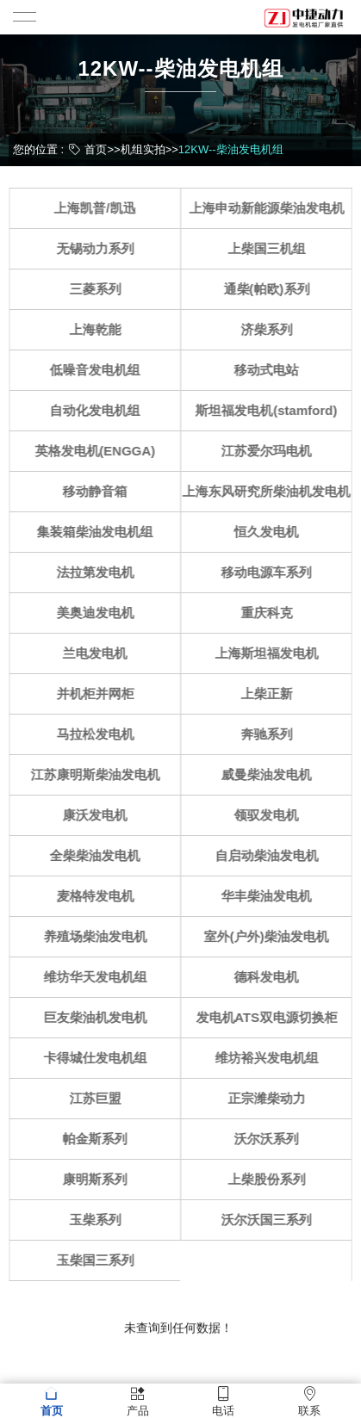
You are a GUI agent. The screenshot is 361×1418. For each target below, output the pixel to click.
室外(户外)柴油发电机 (271, 936)
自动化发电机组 (99, 410)
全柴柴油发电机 (99, 855)
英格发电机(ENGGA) (100, 450)
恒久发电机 (271, 531)
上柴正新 (271, 693)
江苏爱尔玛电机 (271, 450)
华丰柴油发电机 (271, 896)
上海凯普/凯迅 (99, 208)
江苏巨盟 (100, 1098)
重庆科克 (271, 612)
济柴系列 (271, 329)
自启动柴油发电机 (271, 855)
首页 (95, 149)
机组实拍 (143, 149)
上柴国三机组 (271, 248)
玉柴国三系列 (100, 1260)
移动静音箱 (99, 491)
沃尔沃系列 (271, 1138)
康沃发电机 (99, 815)
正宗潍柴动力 (271, 1098)
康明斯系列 (99, 1179)
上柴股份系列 (271, 1179)
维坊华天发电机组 (100, 976)
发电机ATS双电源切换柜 (271, 1017)
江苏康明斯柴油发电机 (100, 774)
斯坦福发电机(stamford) (271, 410)
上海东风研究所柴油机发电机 (271, 491)
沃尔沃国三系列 (271, 1219)
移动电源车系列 (271, 572)
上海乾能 (100, 329)
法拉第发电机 (100, 572)
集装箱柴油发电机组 (99, 531)
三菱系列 (100, 289)
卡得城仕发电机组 (100, 1057)
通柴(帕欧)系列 (271, 289)
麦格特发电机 (100, 896)
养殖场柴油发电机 (100, 936)
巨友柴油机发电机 (100, 1017)
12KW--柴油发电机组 (230, 149)
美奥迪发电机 (100, 612)
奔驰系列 (271, 734)
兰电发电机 (99, 653)
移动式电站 (271, 369)
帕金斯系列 (99, 1138)
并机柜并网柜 (100, 693)
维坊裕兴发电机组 (271, 1057)
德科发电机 (271, 976)
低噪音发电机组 (99, 369)
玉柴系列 (100, 1219)
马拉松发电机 (100, 734)
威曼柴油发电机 (271, 774)
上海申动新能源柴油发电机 (271, 208)
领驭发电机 (271, 815)
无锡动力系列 (100, 248)
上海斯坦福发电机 (271, 653)
